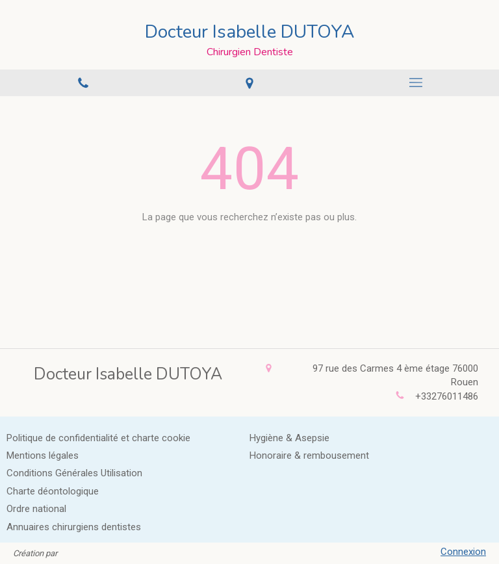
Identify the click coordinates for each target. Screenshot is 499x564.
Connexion (463, 552)
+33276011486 (446, 396)
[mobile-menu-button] (416, 83)
